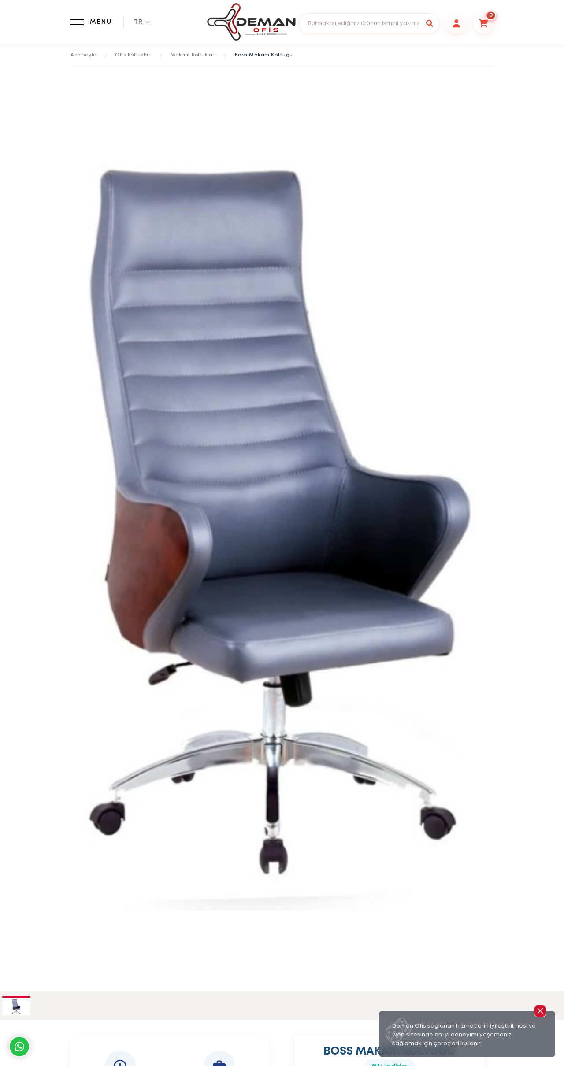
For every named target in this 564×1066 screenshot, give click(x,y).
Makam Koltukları (193, 55)
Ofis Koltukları (133, 55)
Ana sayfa (83, 55)
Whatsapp (19, 1046)
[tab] (16, 1006)
